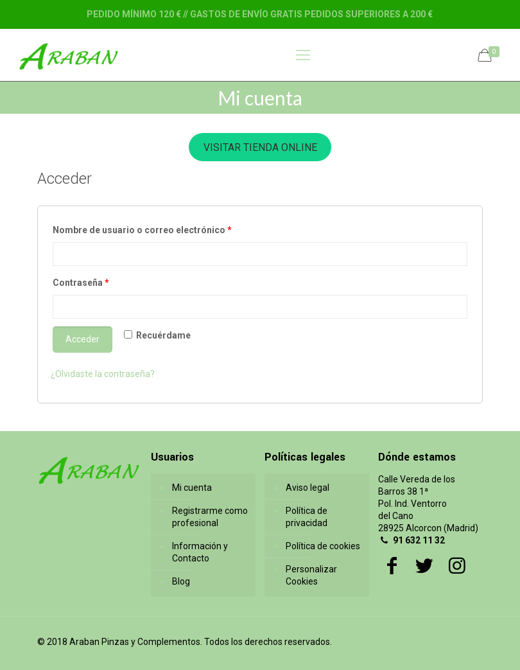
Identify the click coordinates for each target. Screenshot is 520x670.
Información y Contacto (200, 552)
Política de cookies (323, 546)
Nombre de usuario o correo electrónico (142, 230)
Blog (181, 581)
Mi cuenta (192, 487)
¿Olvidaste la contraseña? (103, 374)
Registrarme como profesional (210, 517)
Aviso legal (307, 487)
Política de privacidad (306, 517)
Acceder (82, 339)
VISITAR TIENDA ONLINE (260, 147)
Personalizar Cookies (311, 575)
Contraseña (81, 283)
